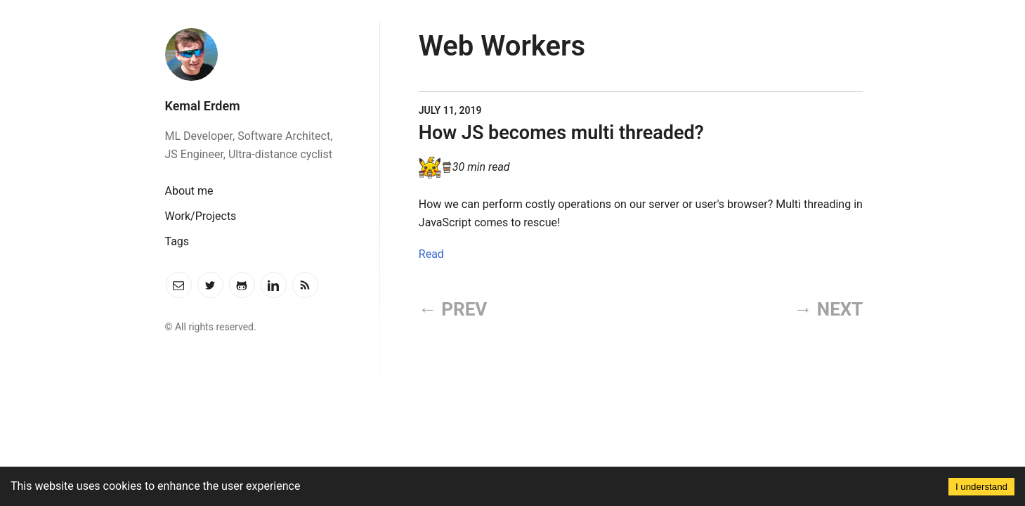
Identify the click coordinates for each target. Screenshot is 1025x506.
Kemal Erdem (202, 105)
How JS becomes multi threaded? (561, 133)
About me (189, 190)
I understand (981, 486)
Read (431, 254)
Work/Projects (201, 216)
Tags (177, 241)
